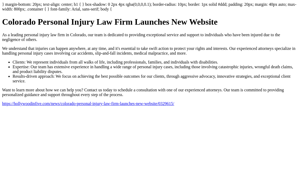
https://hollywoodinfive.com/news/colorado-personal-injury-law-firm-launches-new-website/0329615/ (88, 103)
